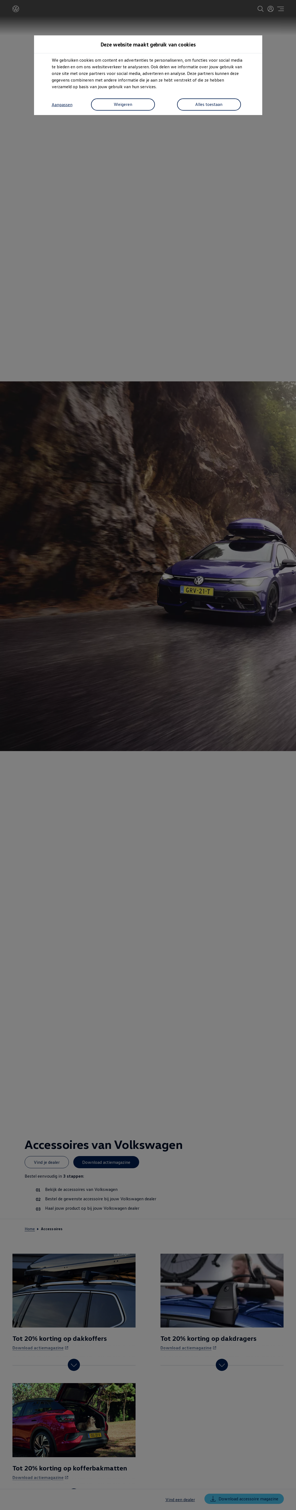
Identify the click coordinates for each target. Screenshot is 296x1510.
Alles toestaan (207, 105)
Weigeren (121, 105)
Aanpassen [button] (62, 105)
